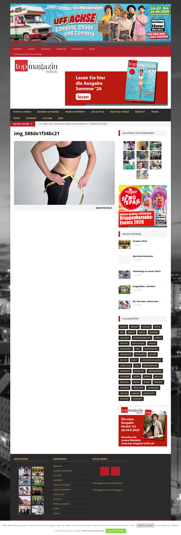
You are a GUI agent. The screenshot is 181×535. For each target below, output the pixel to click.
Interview (140, 354)
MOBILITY (140, 111)
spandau (158, 382)
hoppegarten (151, 349)
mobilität (139, 371)
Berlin (142, 332)
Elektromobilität (142, 338)
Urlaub (123, 393)
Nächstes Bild (104, 207)
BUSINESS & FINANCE (48, 111)
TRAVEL (155, 111)
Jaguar (152, 354)
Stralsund (138, 388)
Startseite (17, 49)
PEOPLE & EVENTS (22, 111)
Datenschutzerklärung (93, 530)
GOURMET (31, 118)
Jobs (60, 118)
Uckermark (153, 388)
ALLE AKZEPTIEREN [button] (115, 530)
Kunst (134, 360)
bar (122, 332)
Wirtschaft (149, 393)
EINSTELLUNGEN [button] (145, 525)
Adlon (123, 327)
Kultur (123, 360)
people (147, 376)
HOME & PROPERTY (75, 111)
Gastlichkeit (138, 343)
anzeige (134, 327)
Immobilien (125, 354)
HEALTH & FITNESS (119, 111)
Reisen (136, 382)
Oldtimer (124, 376)
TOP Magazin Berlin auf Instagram (107, 490)
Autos (157, 327)
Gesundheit (125, 349)
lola (137, 365)
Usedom (135, 393)
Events (158, 338)
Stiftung (124, 388)
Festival (124, 343)
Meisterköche (150, 365)
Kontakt (31, 49)
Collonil (124, 338)
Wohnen (124, 399)
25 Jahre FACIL (140, 241)
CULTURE (47, 118)
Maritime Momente (143, 256)
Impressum (61, 49)
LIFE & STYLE (97, 111)
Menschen (125, 371)
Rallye (158, 376)
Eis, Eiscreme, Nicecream (145, 301)
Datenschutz (77, 49)
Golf (138, 349)
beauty (131, 332)
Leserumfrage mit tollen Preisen (27, 54)
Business (153, 332)
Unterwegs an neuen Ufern (147, 271)
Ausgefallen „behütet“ (144, 286)
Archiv (92, 49)
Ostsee (136, 376)
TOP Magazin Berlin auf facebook (107, 483)
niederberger (155, 371)
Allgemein (57, 466)
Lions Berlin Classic (151, 360)
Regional (124, 382)
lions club (125, 365)
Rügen (147, 382)
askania (146, 327)
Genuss (152, 343)
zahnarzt (137, 399)
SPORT (16, 118)
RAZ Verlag (46, 49)
